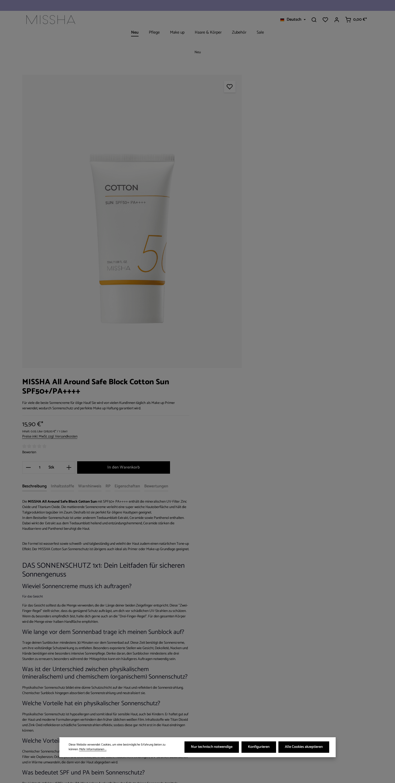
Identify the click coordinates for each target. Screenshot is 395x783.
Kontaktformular (67, 712)
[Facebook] (211, 683)
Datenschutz (127, 701)
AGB (120, 711)
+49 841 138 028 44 (48, 693)
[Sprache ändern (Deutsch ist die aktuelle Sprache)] (293, 20)
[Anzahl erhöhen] (279, 165)
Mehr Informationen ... (82, 750)
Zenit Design (78, 775)
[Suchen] (314, 20)
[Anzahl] (250, 165)
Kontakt (123, 729)
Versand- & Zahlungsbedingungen (145, 683)
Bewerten (240, 150)
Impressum (126, 720)
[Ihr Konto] (337, 20)
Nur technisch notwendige (213, 747)
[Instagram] (219, 683)
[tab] (245, 184)
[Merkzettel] (325, 20)
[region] (122, 208)
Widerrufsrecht (129, 692)
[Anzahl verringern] (239, 165)
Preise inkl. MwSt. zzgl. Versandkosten (260, 134)
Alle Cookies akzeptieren (304, 747)
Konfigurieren (260, 747)
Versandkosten (267, 775)
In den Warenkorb (330, 164)
